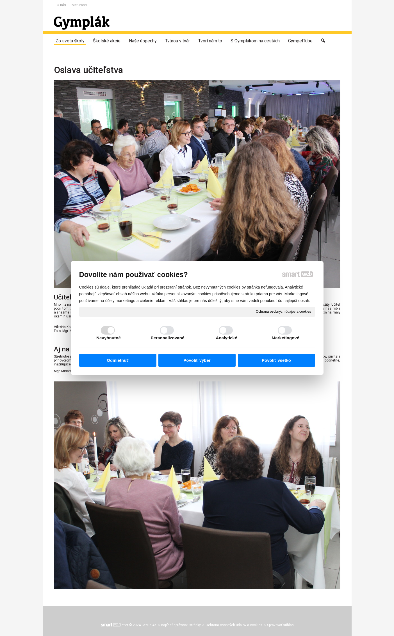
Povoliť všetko (276, 360)
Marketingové (285, 337)
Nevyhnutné (108, 337)
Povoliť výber (196, 360)
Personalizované (168, 337)
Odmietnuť (117, 360)
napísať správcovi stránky (181, 625)
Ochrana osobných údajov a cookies (283, 312)
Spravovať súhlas (280, 625)
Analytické (226, 337)
